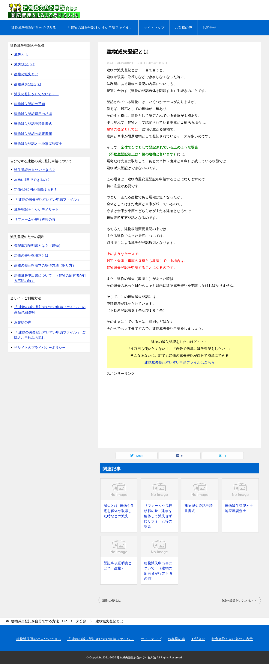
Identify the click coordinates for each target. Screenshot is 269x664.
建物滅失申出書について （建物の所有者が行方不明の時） (158, 570)
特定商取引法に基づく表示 (232, 639)
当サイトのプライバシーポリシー (40, 347)
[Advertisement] (179, 411)
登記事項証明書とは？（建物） (118, 565)
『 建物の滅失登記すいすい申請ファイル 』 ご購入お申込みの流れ (50, 335)
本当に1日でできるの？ (32, 180)
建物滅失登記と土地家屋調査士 (239, 508)
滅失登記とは (24, 64)
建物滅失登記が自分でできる (33, 27)
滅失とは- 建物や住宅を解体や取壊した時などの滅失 (119, 511)
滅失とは (21, 54)
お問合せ (209, 27)
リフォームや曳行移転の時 (34, 219)
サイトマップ (154, 27)
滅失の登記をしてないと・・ (239, 600)
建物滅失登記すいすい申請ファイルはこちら (179, 362)
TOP (39, 621)
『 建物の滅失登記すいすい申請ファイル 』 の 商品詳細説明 (50, 309)
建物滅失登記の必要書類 (33, 134)
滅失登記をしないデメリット (36, 209)
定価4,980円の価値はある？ (35, 189)
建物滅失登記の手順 (29, 104)
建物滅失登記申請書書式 (199, 508)
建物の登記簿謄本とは (31, 255)
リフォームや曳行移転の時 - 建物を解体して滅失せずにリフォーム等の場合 (158, 516)
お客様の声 (183, 27)
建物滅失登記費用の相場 (33, 114)
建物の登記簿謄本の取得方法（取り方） (45, 265)
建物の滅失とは (111, 600)
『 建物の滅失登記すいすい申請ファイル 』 (100, 27)
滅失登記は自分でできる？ (34, 170)
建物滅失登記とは (28, 84)
